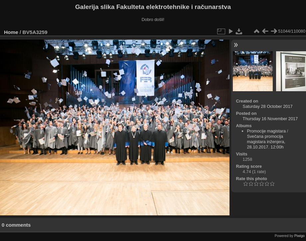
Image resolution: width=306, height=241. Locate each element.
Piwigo (299, 236)
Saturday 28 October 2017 (268, 106)
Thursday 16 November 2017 (270, 118)
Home (11, 32)
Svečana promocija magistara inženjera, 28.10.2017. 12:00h (266, 141)
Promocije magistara (266, 130)
